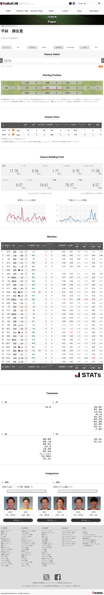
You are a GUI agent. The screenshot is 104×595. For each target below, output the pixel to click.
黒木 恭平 (98, 417)
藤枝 (14, 259)
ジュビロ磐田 (25, 549)
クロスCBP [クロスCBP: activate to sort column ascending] (76, 246)
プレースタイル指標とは (89, 540)
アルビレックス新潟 (6, 549)
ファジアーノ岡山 (6, 562)
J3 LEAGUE (45, 528)
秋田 (14, 263)
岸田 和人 (98, 439)
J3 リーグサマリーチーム (69, 542)
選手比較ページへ (77, 491)
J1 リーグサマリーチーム (69, 531)
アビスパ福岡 (4, 566)
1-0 (22, 266)
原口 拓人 (98, 441)
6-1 (22, 299)
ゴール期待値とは (87, 545)
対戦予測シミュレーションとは (91, 544)
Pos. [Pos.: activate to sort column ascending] (38, 246)
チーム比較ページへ (26, 491)
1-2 (22, 270)
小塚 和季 (47, 449)
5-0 (22, 329)
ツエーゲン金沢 (46, 545)
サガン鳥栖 (24, 560)
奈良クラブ (45, 553)
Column (65, 11)
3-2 (22, 310)
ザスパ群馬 (45, 538)
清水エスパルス (5, 551)
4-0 (22, 288)
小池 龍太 (98, 412)
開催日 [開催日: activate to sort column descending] (7, 246)
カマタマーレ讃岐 (47, 556)
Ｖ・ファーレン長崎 (26, 562)
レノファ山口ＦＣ (26, 553)
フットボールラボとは (89, 534)
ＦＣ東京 (3, 536)
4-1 (22, 354)
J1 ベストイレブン (67, 534)
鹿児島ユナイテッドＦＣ (48, 564)
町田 (14, 292)
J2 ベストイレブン (67, 540)
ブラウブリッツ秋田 (26, 534)
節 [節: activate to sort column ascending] (3, 246)
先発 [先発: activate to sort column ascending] (33, 125)
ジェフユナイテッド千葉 (28, 544)
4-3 (22, 274)
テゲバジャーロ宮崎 (47, 562)
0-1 (22, 292)
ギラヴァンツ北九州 (47, 560)
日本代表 (85, 533)
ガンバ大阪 (4, 556)
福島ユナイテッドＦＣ (48, 533)
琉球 (14, 274)
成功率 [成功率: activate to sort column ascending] (74, 125)
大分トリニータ (25, 566)
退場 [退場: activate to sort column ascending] (99, 125)
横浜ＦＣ (3, 545)
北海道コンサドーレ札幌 (28, 531)
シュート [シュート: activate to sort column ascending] (66, 125)
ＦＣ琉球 (44, 566)
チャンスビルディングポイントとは (39, 193)
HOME (8, 11)
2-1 (22, 252)
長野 (14, 270)
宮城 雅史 (98, 407)
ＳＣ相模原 (45, 540)
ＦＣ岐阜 (44, 549)
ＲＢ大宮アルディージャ (28, 542)
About (79, 11)
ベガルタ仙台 (25, 533)
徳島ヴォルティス (26, 555)
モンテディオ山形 (26, 536)
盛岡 (14, 288)
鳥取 (14, 252)
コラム (84, 531)
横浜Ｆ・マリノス (6, 544)
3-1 (22, 307)
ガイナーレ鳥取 (46, 555)
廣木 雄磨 (98, 421)
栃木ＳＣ (44, 534)
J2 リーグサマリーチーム (69, 536)
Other (84, 528)
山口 (18, 130)
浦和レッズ (4, 533)
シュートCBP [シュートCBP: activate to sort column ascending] (99, 246)
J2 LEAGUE (24, 528)
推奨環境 (41, 583)
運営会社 (60, 583)
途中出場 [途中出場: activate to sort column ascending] (42, 125)
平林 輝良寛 (46, 456)
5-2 (22, 303)
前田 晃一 (98, 426)
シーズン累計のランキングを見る (91, 193)
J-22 (14, 255)
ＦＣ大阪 (44, 551)
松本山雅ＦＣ (45, 542)
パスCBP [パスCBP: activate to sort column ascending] (69, 246)
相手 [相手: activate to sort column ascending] (13, 246)
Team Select (93, 11)
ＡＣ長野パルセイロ (47, 544)
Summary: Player (36, 11)
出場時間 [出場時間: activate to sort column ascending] (50, 125)
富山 (14, 266)
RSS (101, 66)
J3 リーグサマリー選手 (68, 544)
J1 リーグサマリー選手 (68, 533)
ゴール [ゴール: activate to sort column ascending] (58, 125)
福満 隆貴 (47, 439)
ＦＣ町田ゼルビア (6, 540)
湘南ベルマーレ (5, 547)
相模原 (14, 281)
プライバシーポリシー (51, 583)
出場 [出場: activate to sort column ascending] (25, 125)
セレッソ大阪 (4, 558)
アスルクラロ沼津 (47, 547)
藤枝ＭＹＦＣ (25, 551)
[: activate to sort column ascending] (7, 125)
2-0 (22, 281)
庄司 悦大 (47, 458)
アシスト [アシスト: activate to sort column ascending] (82, 125)
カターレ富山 (25, 547)
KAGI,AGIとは (86, 538)
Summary (65, 528)
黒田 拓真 (47, 451)
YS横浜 (13, 277)
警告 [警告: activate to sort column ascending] (90, 125)
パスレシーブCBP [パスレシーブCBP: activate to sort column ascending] (91, 246)
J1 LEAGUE (4, 528)
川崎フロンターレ (6, 542)
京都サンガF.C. (5, 555)
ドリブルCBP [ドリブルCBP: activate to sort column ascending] (84, 246)
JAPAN (50, 11)
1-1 (22, 325)
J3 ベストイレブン (67, 545)
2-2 (22, 362)
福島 (14, 285)
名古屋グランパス (6, 553)
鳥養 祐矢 (47, 444)
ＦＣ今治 (23, 558)
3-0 (22, 259)
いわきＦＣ (24, 538)
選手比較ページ (18, 520)
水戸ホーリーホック (26, 540)
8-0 (22, 255)
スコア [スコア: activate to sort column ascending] (20, 246)
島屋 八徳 (47, 441)
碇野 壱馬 (98, 419)
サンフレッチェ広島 (6, 564)
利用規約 (35, 583)
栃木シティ (45, 536)
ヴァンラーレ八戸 (47, 531)
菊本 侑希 (98, 409)
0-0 (22, 358)
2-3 (22, 351)
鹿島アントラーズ (6, 531)
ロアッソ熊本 (25, 564)
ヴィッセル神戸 (5, 560)
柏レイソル (4, 534)
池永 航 (98, 414)
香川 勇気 (98, 424)
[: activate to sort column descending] (3, 125)
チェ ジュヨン (45, 454)
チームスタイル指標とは (89, 542)
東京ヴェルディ (5, 538)
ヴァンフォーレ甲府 (26, 545)
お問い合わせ (67, 583)
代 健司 (98, 429)
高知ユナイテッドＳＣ (48, 558)
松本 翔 (47, 446)
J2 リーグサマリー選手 (68, 538)
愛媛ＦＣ (23, 556)
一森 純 (47, 407)
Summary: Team (22, 11)
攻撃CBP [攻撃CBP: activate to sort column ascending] (62, 246)
